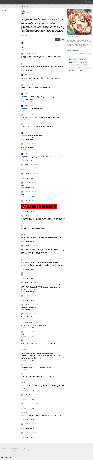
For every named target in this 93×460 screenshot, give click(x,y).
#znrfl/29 (23, 337)
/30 (33, 379)
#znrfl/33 (23, 379)
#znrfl (24, 35)
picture (72, 70)
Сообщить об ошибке (28, 450)
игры (71, 67)
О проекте (3, 446)
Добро (2, 450)
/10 (33, 150)
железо (29, 16)
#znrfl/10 (23, 139)
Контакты (24, 446)
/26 (33, 318)
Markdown (13, 454)
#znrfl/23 (23, 278)
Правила (3, 448)
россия (72, 59)
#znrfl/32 (23, 370)
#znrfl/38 (23, 428)
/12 (33, 187)
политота (82, 59)
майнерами (48, 367)
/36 (33, 428)
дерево (62, 39)
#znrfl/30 (23, 346)
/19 (33, 241)
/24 (33, 300)
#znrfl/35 (23, 400)
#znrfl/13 (23, 169)
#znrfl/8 (23, 120)
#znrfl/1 (23, 49)
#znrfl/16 (23, 196)
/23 (33, 291)
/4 (31, 90)
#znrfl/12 (23, 160)
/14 (33, 211)
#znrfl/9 (23, 129)
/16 (33, 222)
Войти (5, 10)
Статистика (25, 448)
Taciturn (26, 350)
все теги (80, 70)
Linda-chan (29, 11)
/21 (33, 278)
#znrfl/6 (23, 101)
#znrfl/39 (23, 437)
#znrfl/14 (23, 178)
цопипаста (73, 62)
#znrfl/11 (23, 150)
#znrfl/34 (23, 390)
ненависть (86, 67)
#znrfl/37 (23, 419)
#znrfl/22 (23, 269)
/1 (31, 60)
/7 (31, 129)
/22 (33, 346)
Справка (13, 446)
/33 (33, 390)
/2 (31, 81)
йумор (84, 65)
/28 (33, 337)
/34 (33, 400)
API (11, 452)
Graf (25, 43)
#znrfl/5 (23, 90)
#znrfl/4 (23, 81)
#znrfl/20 (23, 241)
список (57, 39)
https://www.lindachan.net (73, 50)
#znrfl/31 (23, 361)
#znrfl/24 (23, 291)
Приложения (14, 448)
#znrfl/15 (23, 187)
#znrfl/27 (23, 318)
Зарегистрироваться (9, 13)
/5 (31, 101)
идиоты (84, 62)
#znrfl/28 (23, 328)
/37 (33, 437)
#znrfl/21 (23, 256)
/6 (31, 111)
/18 (33, 231)
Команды (13, 450)
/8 (32, 139)
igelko (26, 341)
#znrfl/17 (23, 211)
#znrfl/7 (23, 111)
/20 (33, 269)
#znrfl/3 (23, 70)
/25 (33, 309)
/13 (33, 196)
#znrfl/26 (23, 309)
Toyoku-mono (28, 164)
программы (74, 65)
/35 (33, 409)
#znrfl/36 (23, 409)
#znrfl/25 (23, 300)
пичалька (23, 16)
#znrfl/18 (23, 222)
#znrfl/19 (23, 231)
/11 (33, 160)
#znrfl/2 (23, 60)
